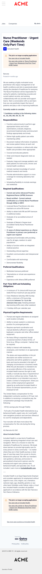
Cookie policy (25, 544)
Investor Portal (7, 569)
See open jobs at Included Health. (19, 58)
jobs (3, 24)
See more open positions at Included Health (21, 522)
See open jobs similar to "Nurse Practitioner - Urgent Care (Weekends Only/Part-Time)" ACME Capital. (23, 63)
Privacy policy (15, 544)
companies (13, 24)
